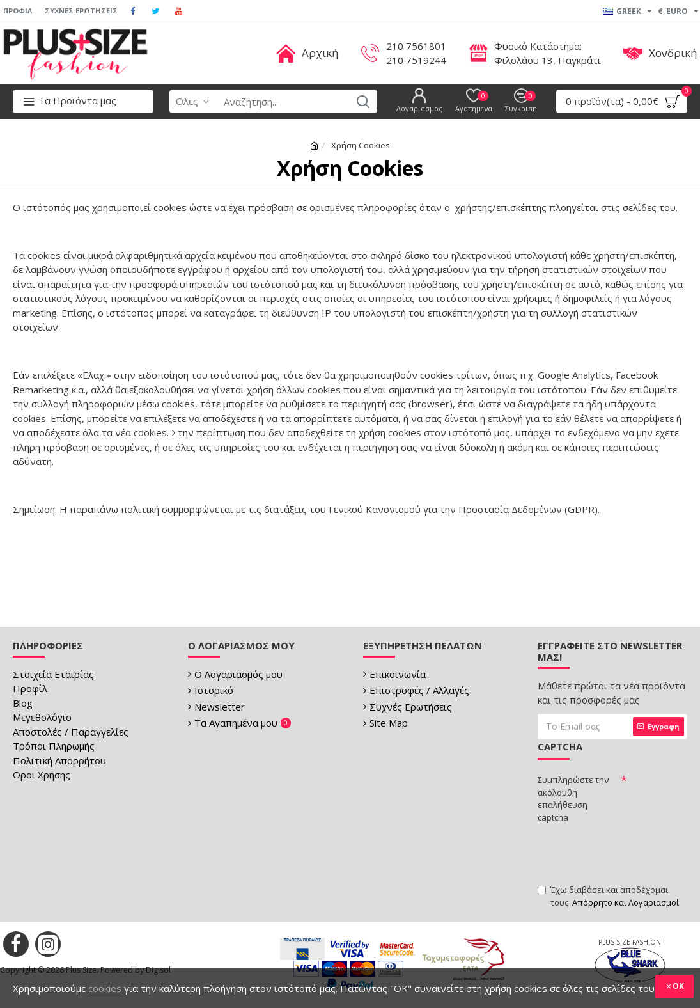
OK (678, 985)
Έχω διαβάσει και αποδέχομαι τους (609, 896)
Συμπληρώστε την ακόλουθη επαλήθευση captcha (573, 798)
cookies (104, 988)
